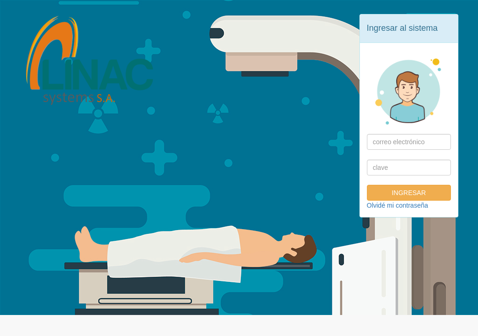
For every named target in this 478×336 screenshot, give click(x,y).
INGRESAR (409, 192)
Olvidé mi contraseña (398, 205)
